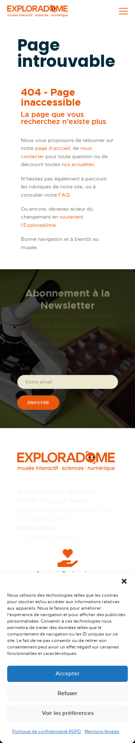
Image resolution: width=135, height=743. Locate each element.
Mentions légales (102, 731)
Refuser (67, 693)
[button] (124, 581)
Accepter (67, 673)
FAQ (63, 195)
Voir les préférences (68, 713)
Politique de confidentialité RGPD (46, 731)
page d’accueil (52, 148)
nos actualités (78, 164)
